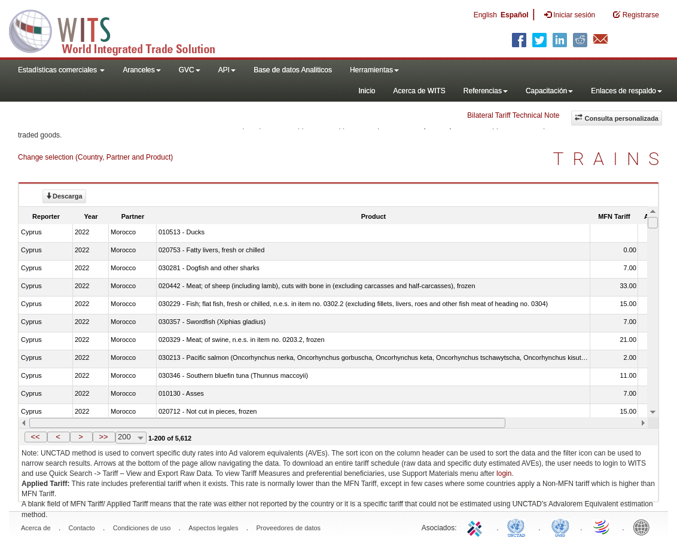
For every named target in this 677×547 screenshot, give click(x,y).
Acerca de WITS (419, 91)
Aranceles (141, 70)
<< (35, 436)
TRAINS (610, 158)
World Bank (644, 527)
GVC (189, 70)
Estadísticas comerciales (61, 70)
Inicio (366, 91)
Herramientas (374, 70)
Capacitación (549, 91)
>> (103, 436)
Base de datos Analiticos (293, 70)
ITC (477, 527)
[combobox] (131, 438)
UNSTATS (560, 527)
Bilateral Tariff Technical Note (513, 115)
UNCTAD (518, 527)
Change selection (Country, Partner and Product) (95, 157)
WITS (119, 30)
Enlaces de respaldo (626, 91)
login (503, 473)
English (485, 15)
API (227, 70)
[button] (36, 437)
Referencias (485, 91)
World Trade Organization (602, 527)
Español (515, 15)
